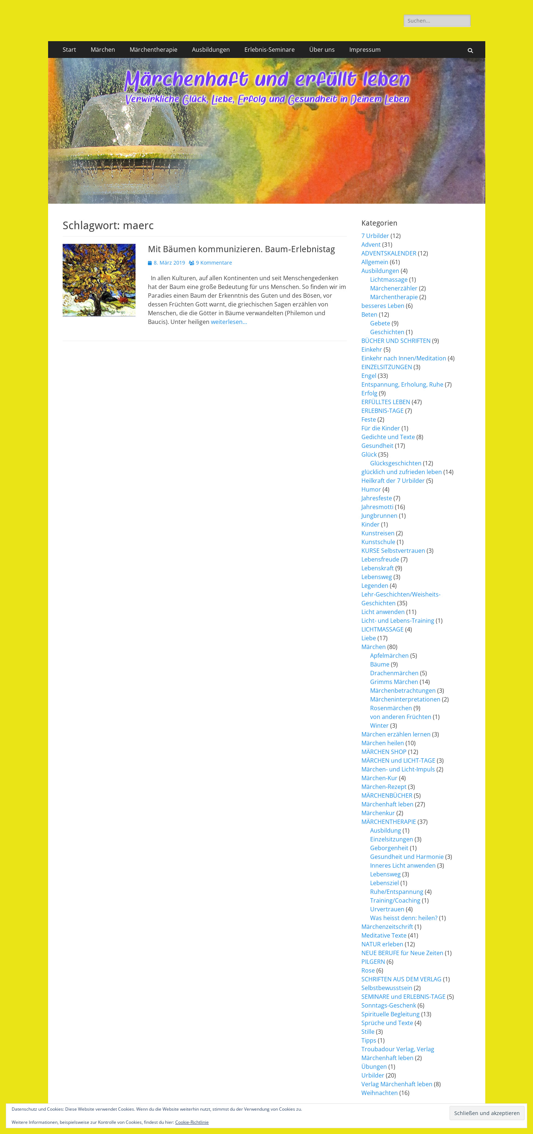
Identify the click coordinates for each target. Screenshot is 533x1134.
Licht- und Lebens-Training (397, 621)
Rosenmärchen (391, 708)
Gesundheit (377, 446)
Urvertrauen (387, 909)
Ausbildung (385, 830)
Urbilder (372, 1075)
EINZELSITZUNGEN (386, 367)
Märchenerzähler (394, 288)
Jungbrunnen (379, 516)
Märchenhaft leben (387, 804)
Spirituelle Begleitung (390, 1014)
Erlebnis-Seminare (269, 50)
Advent (371, 245)
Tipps (368, 1040)
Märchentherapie (153, 50)
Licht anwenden (383, 612)
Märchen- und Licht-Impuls (398, 769)
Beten (369, 314)
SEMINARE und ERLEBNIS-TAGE (403, 997)
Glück (369, 454)
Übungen (374, 1067)
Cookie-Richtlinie (192, 1122)
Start (69, 50)
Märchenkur (378, 813)
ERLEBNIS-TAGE (382, 411)
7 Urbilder (375, 236)
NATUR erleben (382, 944)
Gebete (380, 323)
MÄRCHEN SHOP (384, 752)
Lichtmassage (389, 279)
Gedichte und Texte (388, 437)
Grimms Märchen (394, 682)
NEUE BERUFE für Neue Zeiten (402, 953)
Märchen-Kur (379, 778)
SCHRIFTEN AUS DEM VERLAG (401, 979)
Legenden (374, 586)
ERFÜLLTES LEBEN (385, 402)
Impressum (365, 50)
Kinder (370, 524)
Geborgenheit (389, 848)
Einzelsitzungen (391, 839)
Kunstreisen (378, 533)
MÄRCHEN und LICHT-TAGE (398, 760)
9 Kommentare (214, 262)
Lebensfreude (380, 559)
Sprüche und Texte (387, 1023)
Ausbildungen (211, 50)
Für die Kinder (380, 428)
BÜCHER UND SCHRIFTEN (396, 341)
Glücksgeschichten (396, 463)
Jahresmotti (377, 507)
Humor (371, 489)
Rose (368, 970)
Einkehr (371, 349)
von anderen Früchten (400, 717)
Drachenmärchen (394, 673)
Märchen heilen (382, 743)
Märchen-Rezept (384, 787)
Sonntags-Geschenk (388, 1005)
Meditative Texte (384, 935)
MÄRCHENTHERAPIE (388, 822)
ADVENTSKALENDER (388, 253)
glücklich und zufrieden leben (401, 472)
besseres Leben (382, 306)
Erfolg (369, 393)
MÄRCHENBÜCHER (386, 795)
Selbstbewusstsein (386, 988)
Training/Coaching (395, 900)
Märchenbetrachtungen (403, 691)
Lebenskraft (377, 568)
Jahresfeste (376, 498)
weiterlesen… (229, 322)
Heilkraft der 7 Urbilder (393, 481)
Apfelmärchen (389, 656)
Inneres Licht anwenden (403, 865)
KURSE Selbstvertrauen (393, 551)
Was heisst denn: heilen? (404, 918)
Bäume (379, 664)
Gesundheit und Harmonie (407, 857)
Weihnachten (379, 1093)
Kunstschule (378, 542)
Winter (379, 726)
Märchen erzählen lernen (396, 734)
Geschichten (387, 332)
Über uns (322, 50)
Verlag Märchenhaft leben (396, 1084)
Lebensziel (384, 883)
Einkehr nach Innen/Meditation (403, 358)
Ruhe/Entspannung (396, 892)
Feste (368, 419)
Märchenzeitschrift (387, 927)
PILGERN (373, 962)
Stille (368, 1032)
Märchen (103, 50)
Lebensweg (376, 577)
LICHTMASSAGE (382, 629)
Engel (368, 376)
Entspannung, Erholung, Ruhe (402, 384)
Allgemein (374, 262)
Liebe (368, 638)
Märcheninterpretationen (405, 699)
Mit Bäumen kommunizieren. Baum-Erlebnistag (241, 249)
